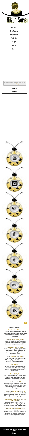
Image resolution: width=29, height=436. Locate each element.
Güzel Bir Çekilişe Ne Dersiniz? (15, 330)
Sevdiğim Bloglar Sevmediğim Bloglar (15, 391)
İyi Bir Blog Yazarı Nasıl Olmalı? (15, 356)
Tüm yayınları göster (16, 84)
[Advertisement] (14, 63)
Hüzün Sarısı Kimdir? (15, 381)
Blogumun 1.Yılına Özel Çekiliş (15, 347)
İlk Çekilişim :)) (15, 364)
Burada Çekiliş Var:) (15, 374)
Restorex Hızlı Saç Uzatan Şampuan (15, 339)
